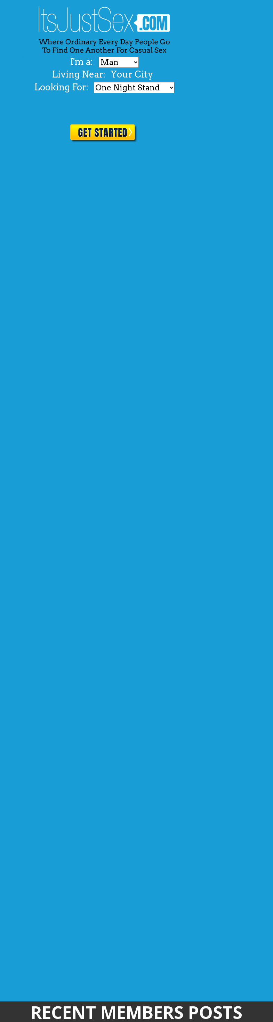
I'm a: (82, 61)
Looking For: (61, 87)
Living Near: (78, 74)
